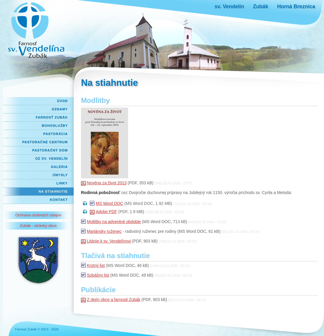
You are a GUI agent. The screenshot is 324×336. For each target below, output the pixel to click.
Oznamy (60, 109)
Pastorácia (55, 134)
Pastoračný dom (50, 150)
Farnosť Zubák (52, 117)
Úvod (62, 101)
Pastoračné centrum (45, 142)
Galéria (59, 166)
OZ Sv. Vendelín (51, 158)
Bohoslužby (55, 125)
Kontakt (59, 199)
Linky (62, 183)
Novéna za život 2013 (107, 182)
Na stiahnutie (53, 191)
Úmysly (60, 175)
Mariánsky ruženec (104, 231)
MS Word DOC (109, 203)
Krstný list (96, 265)
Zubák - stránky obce (38, 225)
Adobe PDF (106, 211)
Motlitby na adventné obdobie (114, 221)
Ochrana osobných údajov (38, 215)
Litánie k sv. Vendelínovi (109, 241)
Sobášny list (98, 275)
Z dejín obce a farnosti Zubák (113, 299)
